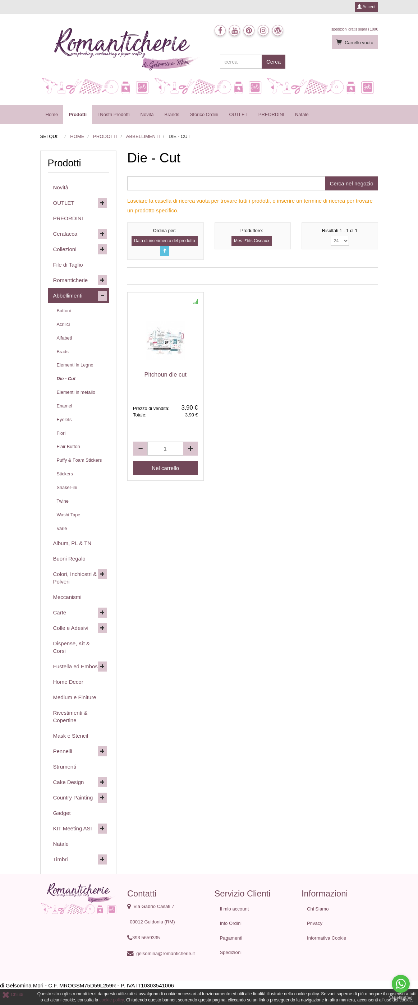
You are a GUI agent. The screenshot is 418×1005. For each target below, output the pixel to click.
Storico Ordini (204, 114)
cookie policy (111, 999)
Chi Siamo (318, 909)
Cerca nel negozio (351, 183)
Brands (171, 114)
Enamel (64, 406)
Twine (63, 501)
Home (52, 114)
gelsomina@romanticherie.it (165, 953)
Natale (302, 114)
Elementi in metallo (76, 392)
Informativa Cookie (326, 938)
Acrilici (63, 324)
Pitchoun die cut (165, 374)
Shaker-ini (67, 487)
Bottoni (64, 310)
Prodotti (78, 114)
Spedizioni (231, 952)
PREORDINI (271, 114)
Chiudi (12, 994)
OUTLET (238, 114)
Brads (63, 351)
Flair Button (68, 446)
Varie (62, 528)
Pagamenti (231, 938)
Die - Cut (66, 378)
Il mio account (234, 909)
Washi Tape (69, 514)
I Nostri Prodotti (113, 114)
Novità (147, 114)
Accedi (366, 6)
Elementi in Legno (75, 365)
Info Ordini (231, 923)
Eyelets (64, 419)
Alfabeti (64, 338)
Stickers (65, 473)
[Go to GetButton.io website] (400, 997)
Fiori (61, 433)
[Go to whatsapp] (401, 984)
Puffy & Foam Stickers (79, 460)
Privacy (314, 923)
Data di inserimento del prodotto (164, 240)
